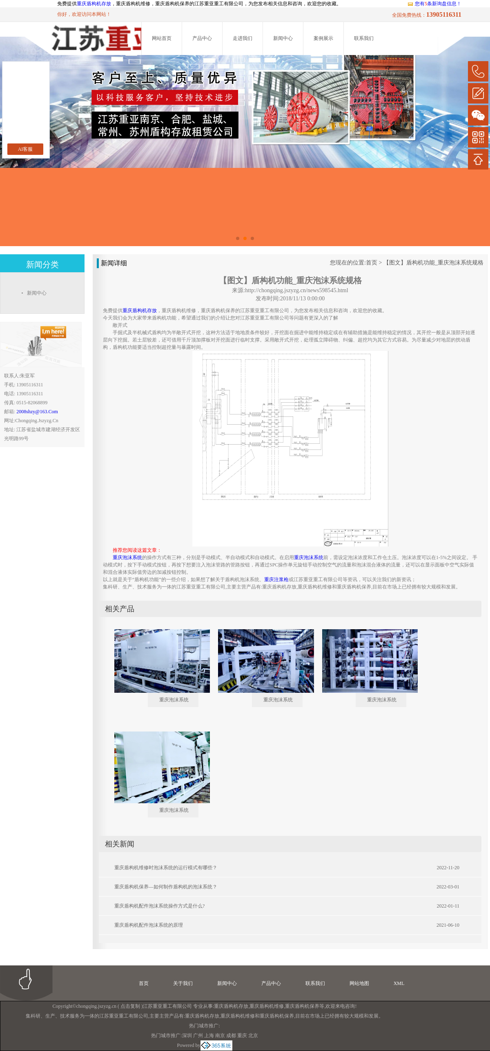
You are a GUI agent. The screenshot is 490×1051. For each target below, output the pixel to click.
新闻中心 (283, 38)
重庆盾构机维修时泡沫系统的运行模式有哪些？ (165, 867)
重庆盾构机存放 (94, 4)
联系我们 (364, 38)
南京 (220, 1035)
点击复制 (130, 1006)
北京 (253, 1035)
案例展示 (323, 38)
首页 (371, 263)
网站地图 (359, 983)
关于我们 (183, 983)
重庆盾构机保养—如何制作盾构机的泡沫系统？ (165, 887)
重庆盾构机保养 (302, 1006)
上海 (209, 1035)
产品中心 (202, 38)
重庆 (242, 1035)
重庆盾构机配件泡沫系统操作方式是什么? (159, 906)
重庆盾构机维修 (266, 1006)
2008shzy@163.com (37, 411)
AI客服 (25, 149)
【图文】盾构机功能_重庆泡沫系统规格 (433, 263)
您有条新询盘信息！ (434, 4)
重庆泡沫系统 (174, 700)
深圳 (187, 1035)
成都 (231, 1035)
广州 (198, 1035)
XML (399, 983)
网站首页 (162, 38)
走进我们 (242, 38)
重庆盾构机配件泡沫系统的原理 (148, 925)
